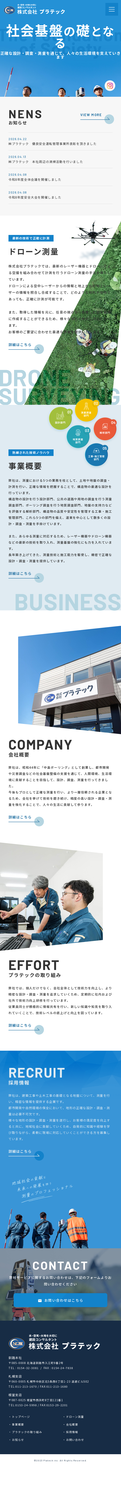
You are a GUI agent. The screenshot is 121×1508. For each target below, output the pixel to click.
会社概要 (72, 1424)
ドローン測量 (75, 1417)
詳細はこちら (20, 360)
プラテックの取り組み (27, 1432)
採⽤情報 (72, 1432)
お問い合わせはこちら (60, 1330)
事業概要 (18, 1424)
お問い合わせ (75, 1440)
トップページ (21, 1417)
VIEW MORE (91, 115)
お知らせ (18, 1440)
